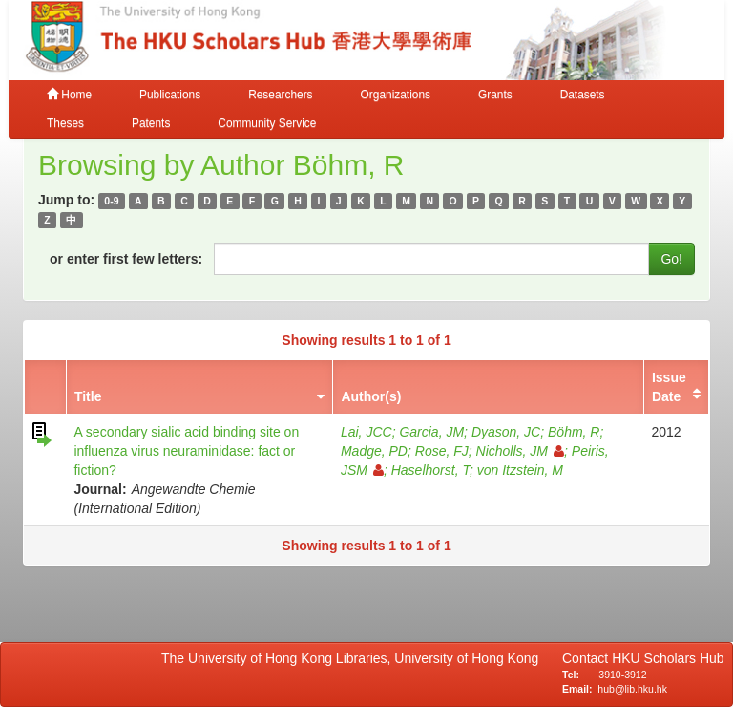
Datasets (582, 94)
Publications (169, 94)
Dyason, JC (505, 431)
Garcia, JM (431, 431)
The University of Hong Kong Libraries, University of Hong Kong (353, 658)
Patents (151, 123)
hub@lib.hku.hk (632, 689)
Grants (495, 94)
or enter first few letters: (126, 259)
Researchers (280, 94)
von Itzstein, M (520, 470)
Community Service (267, 123)
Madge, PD (374, 451)
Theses (65, 123)
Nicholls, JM (520, 451)
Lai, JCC (366, 431)
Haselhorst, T (430, 470)
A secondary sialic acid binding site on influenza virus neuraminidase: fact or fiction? (186, 451)
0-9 (111, 200)
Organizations (395, 94)
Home (69, 94)
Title (88, 396)
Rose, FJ (442, 451)
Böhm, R (573, 431)
